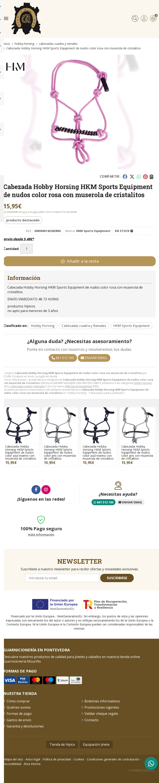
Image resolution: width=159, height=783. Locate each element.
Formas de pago (19, 713)
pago (35, 211)
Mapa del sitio (13, 759)
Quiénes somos (19, 707)
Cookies (78, 759)
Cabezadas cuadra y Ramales (27, 386)
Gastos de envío (19, 720)
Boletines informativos (102, 701)
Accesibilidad (12, 764)
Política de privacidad (57, 759)
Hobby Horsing (143, 383)
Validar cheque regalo (101, 713)
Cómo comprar (18, 701)
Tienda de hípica (62, 744)
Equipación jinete (96, 744)
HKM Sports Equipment (78, 386)
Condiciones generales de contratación (113, 759)
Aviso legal (33, 759)
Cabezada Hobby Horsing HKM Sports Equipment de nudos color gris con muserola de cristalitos (60, 452)
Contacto (91, 720)
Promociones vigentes (101, 707)
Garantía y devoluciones (25, 726)
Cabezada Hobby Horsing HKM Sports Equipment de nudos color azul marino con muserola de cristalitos (20, 452)
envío (24, 211)
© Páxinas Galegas (142, 770)
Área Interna (32, 764)
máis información (41, 535)
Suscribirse (117, 578)
